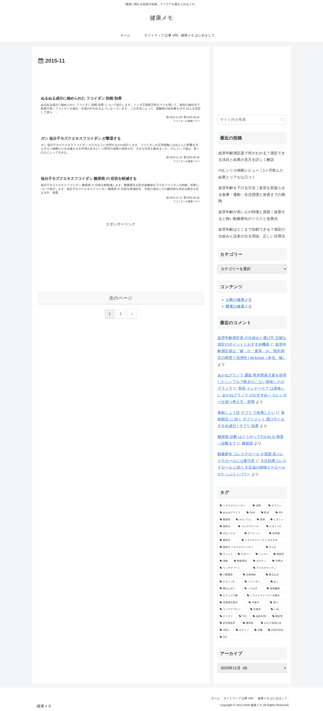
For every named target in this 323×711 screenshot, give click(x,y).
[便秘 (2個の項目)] (224, 561)
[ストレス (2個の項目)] (226, 554)
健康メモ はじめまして (272, 698)
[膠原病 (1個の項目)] (249, 623)
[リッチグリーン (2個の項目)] (234, 568)
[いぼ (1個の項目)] (277, 609)
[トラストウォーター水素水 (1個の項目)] (265, 595)
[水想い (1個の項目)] (225, 630)
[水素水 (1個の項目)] (257, 602)
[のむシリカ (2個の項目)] (230, 533)
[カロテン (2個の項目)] (260, 561)
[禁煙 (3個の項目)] (261, 520)
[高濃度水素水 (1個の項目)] (232, 602)
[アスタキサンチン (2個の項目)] (268, 568)
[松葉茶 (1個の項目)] (258, 609)
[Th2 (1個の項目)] (243, 616)
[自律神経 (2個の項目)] (252, 575)
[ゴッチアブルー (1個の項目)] (233, 609)
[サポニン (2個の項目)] (244, 554)
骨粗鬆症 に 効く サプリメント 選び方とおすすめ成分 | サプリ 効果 (251, 419)
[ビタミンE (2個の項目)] (230, 582)
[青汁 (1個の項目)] (277, 602)
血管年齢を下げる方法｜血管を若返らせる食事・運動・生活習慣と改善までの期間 (251, 194)
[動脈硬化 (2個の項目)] (241, 561)
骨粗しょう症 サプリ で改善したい (246, 413)
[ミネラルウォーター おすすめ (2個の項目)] (263, 540)
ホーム (213, 698)
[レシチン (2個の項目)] (262, 554)
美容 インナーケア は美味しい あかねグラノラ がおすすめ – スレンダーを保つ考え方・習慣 (252, 395)
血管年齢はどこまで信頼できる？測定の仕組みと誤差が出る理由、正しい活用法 (251, 232)
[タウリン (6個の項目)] (276, 506)
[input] (252, 119)
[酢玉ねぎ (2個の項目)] (275, 575)
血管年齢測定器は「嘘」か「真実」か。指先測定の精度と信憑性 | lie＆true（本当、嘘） (252, 351)
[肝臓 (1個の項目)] (259, 630)
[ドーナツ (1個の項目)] (227, 616)
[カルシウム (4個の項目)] (244, 520)
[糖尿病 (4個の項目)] (225, 520)
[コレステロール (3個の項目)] (250, 526)
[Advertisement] (120, 77)
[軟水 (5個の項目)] (266, 513)
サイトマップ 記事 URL (237, 698)
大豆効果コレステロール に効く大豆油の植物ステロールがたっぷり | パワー (252, 467)
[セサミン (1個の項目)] (243, 630)
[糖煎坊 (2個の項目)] (228, 540)
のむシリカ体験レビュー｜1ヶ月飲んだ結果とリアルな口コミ (250, 173)
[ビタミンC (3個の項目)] (275, 526)
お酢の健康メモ (239, 300)
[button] (282, 119)
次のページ (120, 299)
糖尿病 (247, 443)
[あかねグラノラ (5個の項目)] (231, 513)
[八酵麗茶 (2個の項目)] (229, 575)
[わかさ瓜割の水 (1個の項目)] (272, 623)
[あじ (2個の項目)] (277, 582)
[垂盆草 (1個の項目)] (278, 616)
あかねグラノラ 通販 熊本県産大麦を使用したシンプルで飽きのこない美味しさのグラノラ (252, 382)
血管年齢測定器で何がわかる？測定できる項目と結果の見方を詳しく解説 (251, 156)
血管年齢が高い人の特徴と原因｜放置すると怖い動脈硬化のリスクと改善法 (251, 215)
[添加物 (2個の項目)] (276, 533)
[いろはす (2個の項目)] (253, 589)
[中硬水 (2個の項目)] (278, 561)
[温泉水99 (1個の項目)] (260, 616)
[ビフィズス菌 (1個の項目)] (231, 595)
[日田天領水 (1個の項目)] (276, 630)
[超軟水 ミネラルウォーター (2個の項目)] (240, 547)
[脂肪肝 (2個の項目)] (279, 554)
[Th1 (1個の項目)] (252, 637)
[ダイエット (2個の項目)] (255, 533)
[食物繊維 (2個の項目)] (275, 589)
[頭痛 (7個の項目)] (258, 506)
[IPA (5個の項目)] (280, 513)
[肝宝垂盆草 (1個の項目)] (229, 623)
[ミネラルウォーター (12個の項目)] (234, 506)
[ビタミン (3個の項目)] (277, 520)
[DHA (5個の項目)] (252, 513)
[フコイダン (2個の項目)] (255, 582)
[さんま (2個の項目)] (275, 547)
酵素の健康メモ (239, 306)
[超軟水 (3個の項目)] (226, 526)
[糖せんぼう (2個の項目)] (230, 589)
